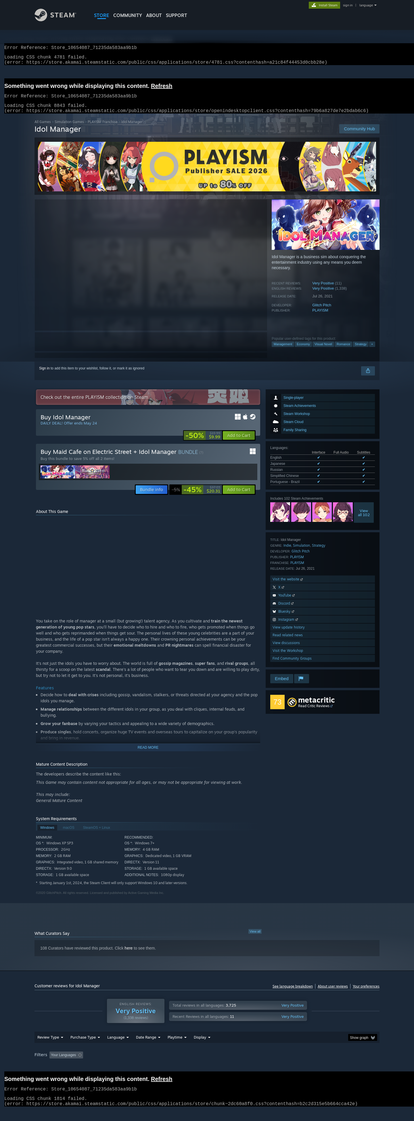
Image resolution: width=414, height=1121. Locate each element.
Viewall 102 (364, 519)
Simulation (301, 552)
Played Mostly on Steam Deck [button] (207, 1066)
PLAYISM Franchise (103, 129)
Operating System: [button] (255, 1066)
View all (255, 938)
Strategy (361, 351)
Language (115, 1048)
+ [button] (372, 351)
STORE (101, 15)
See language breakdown (293, 993)
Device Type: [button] (329, 1066)
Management (283, 351)
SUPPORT (176, 15)
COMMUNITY (127, 15)
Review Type (48, 1048)
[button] (239, 442)
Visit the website (288, 586)
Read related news (288, 642)
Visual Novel (323, 351)
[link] (203, 442)
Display (200, 1048)
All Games (42, 129)
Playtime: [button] (166, 1066)
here (128, 955)
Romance (343, 351)
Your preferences (366, 993)
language (366, 5)
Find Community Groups (292, 665)
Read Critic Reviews (313, 713)
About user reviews (333, 993)
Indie (287, 552)
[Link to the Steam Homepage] (59, 19)
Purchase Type (83, 1048)
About (154, 15)
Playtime (175, 1048)
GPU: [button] (304, 1066)
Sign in (44, 375)
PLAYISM (320, 317)
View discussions (286, 650)
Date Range (146, 1048)
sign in (347, 5)
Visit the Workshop (288, 657)
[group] (206, 1066)
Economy (303, 351)
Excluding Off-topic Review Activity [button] (121, 1066)
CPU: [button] (285, 1066)
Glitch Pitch (321, 312)
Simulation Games (69, 129)
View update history (289, 634)
